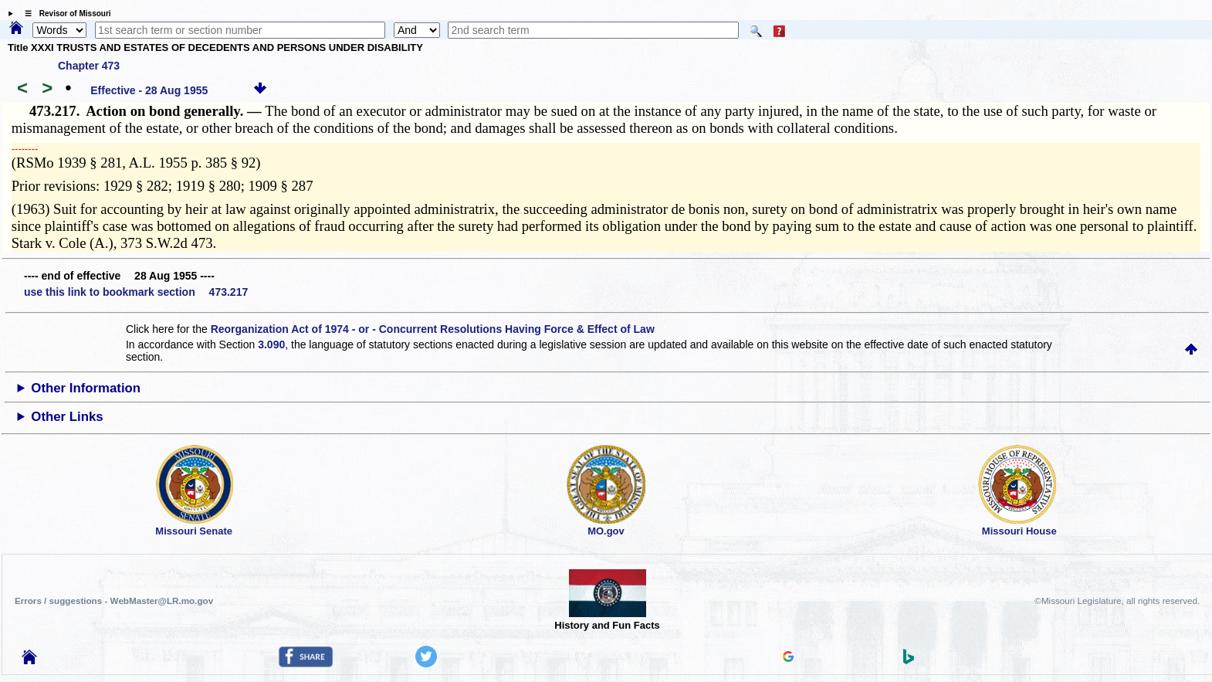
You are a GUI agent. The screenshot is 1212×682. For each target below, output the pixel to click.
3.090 (271, 344)
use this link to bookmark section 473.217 (136, 292)
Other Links (67, 416)
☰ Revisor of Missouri (64, 13)
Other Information (85, 388)
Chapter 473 (89, 65)
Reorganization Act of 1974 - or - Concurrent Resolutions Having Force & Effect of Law (433, 329)
